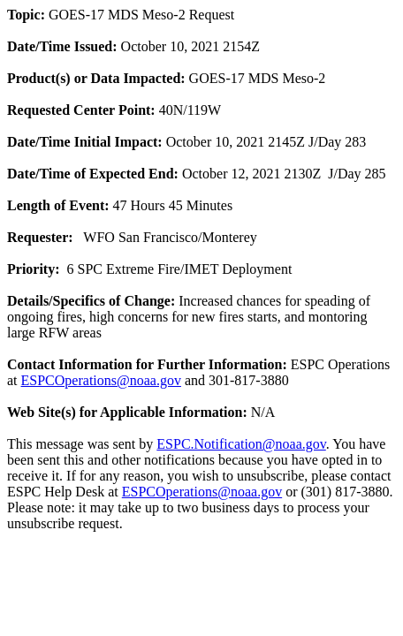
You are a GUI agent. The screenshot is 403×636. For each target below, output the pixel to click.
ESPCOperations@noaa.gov (101, 380)
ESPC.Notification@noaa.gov (240, 443)
